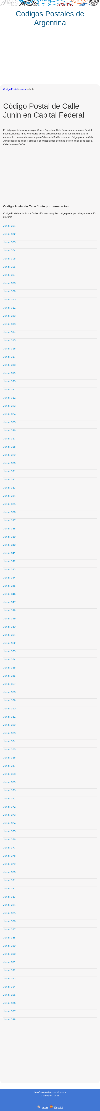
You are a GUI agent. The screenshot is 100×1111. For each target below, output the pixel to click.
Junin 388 (9, 937)
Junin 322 (9, 397)
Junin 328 (9, 446)
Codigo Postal (10, 89)
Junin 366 (9, 757)
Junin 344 (9, 577)
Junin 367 (9, 765)
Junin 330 (9, 463)
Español (58, 1107)
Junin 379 (9, 863)
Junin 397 (9, 1011)
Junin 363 (9, 733)
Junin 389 (9, 945)
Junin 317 (9, 356)
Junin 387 (9, 929)
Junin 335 (9, 503)
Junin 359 (9, 700)
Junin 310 (9, 299)
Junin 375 (9, 831)
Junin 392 (9, 970)
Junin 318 (9, 364)
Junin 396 (9, 1002)
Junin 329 (9, 454)
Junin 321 (9, 389)
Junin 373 (9, 814)
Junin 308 (9, 283)
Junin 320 (9, 381)
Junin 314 (9, 332)
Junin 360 (9, 708)
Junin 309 (9, 291)
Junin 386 (9, 921)
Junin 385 (9, 912)
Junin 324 (9, 413)
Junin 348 (9, 610)
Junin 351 (9, 634)
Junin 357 (9, 683)
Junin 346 (9, 593)
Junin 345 (9, 585)
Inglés (45, 1107)
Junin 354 (9, 659)
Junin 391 (9, 962)
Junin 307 (9, 274)
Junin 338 (9, 528)
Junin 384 (9, 904)
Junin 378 (9, 855)
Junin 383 (9, 896)
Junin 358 (9, 692)
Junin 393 (9, 978)
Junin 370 (9, 790)
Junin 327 (9, 438)
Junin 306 (9, 266)
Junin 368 (9, 773)
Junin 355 (9, 667)
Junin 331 (9, 471)
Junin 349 (9, 618)
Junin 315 (9, 340)
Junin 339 (9, 536)
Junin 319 (9, 373)
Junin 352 (9, 643)
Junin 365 (9, 749)
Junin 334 (9, 495)
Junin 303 (9, 242)
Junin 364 (9, 741)
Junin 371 (9, 798)
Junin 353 (9, 651)
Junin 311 (9, 307)
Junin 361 (9, 716)
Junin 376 (9, 839)
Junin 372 (9, 806)
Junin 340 (9, 544)
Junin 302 (9, 233)
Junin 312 (9, 315)
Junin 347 (9, 602)
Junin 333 (9, 487)
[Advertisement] (50, 58)
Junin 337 (9, 520)
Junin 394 (9, 986)
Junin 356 (9, 675)
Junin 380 (9, 872)
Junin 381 (9, 880)
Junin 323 (9, 405)
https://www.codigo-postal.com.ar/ (50, 1092)
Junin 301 (9, 225)
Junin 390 (9, 953)
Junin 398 (9, 1019)
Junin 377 (9, 847)
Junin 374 (9, 822)
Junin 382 (9, 888)
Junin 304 (9, 250)
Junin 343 (9, 569)
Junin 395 (9, 994)
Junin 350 (9, 626)
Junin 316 (9, 348)
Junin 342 (9, 561)
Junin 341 (9, 553)
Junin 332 (9, 479)
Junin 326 (9, 430)
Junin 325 (9, 422)
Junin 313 (9, 323)
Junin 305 (9, 258)
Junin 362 (9, 724)
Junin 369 (9, 782)
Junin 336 (9, 512)
